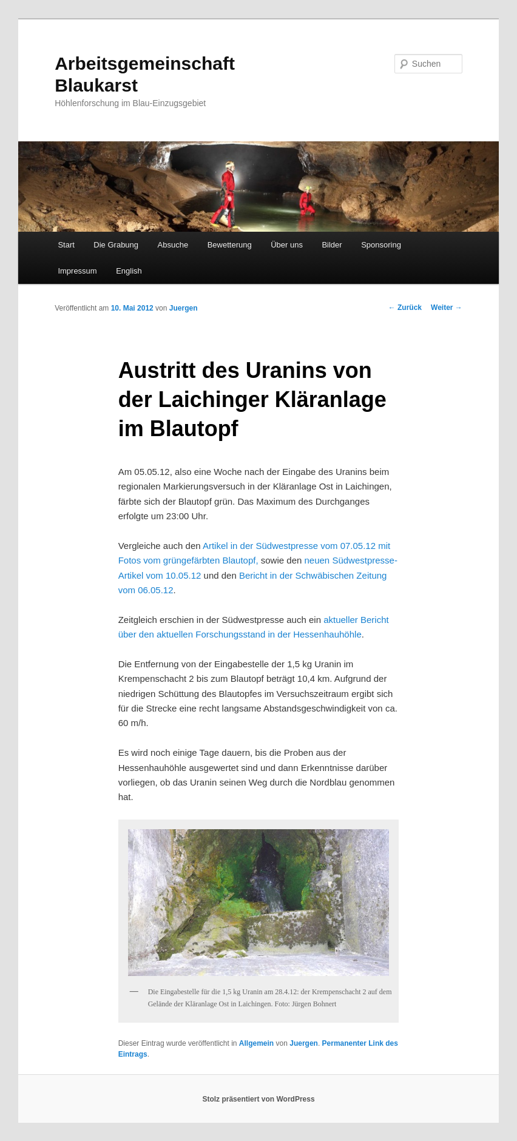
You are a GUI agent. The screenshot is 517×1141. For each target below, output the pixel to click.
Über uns (287, 244)
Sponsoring (381, 244)
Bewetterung (230, 244)
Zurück (405, 307)
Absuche (173, 244)
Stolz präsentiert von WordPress (258, 1099)
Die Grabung (115, 244)
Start (66, 244)
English (129, 270)
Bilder (332, 244)
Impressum (77, 270)
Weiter (446, 307)
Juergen (183, 308)
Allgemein (256, 1043)
